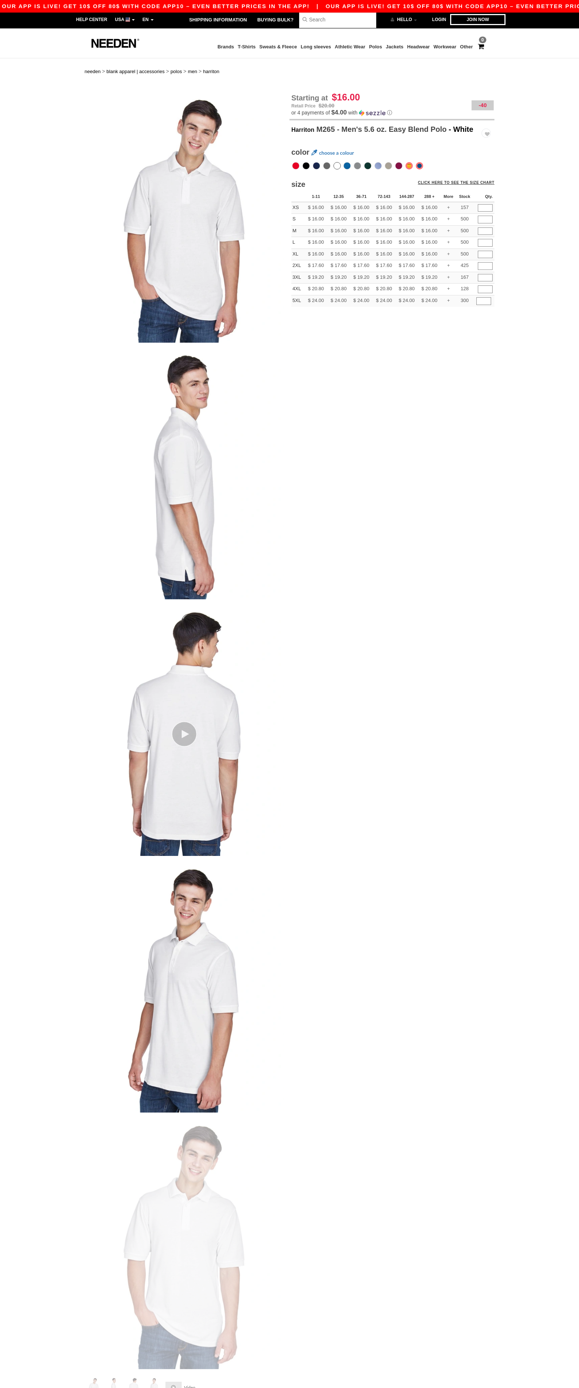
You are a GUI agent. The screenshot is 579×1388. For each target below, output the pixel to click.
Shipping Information (218, 20)
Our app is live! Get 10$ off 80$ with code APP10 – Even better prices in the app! (299, 6)
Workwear (445, 46)
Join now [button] (478, 19)
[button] (392, 98)
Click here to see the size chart (460, 171)
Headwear (418, 46)
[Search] (337, 19)
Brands (225, 46)
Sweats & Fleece (278, 46)
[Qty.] (485, 193)
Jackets (395, 46)
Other (466, 46)
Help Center (91, 19)
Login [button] (439, 19)
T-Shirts (247, 46)
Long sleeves (316, 46)
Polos (375, 46)
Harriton (305, 114)
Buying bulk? (275, 20)
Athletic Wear (350, 46)
